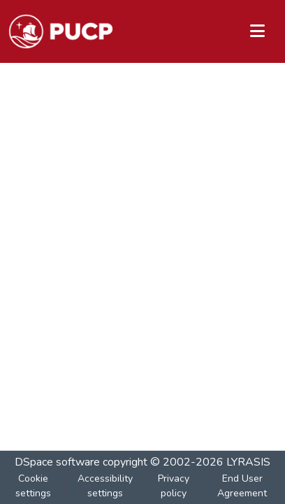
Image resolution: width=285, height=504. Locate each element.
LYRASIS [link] (248, 462)
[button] (60, 31)
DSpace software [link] (57, 462)
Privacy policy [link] (173, 486)
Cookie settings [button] (33, 486)
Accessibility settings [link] (105, 486)
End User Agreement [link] (242, 486)
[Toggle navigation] (257, 31)
